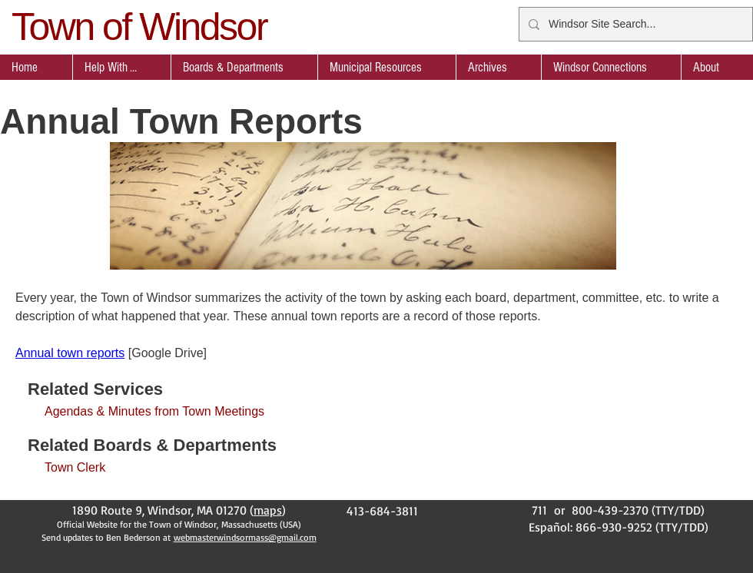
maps (268, 510)
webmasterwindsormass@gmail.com (245, 537)
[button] (244, 67)
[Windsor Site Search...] (634, 24)
